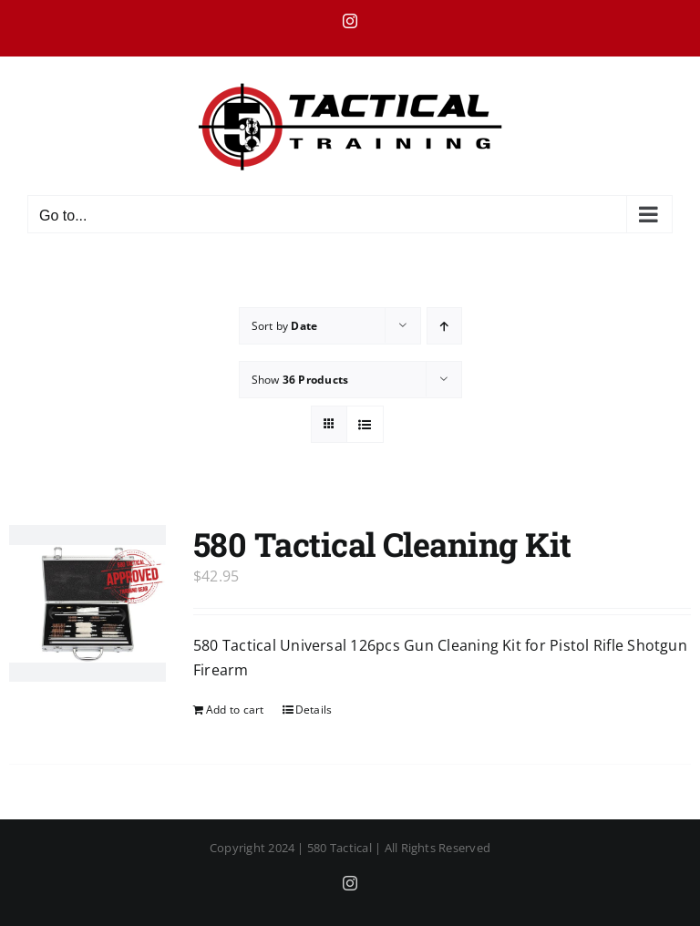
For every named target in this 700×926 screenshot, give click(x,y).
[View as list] (365, 424)
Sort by (285, 326)
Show (300, 379)
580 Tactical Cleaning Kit (382, 544)
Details (314, 709)
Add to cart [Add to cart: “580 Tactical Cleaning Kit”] (235, 709)
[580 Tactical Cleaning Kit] (87, 603)
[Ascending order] (444, 326)
